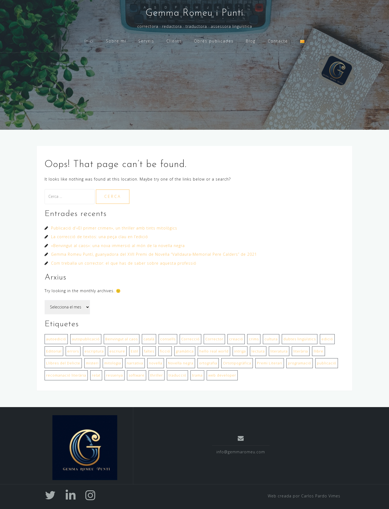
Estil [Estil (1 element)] (134, 351)
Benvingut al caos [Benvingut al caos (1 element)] (121, 339)
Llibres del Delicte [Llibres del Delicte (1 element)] (63, 363)
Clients (174, 41)
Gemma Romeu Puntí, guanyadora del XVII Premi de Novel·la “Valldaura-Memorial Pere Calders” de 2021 (154, 254)
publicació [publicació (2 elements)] (326, 363)
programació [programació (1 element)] (299, 363)
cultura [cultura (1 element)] (271, 339)
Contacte (278, 41)
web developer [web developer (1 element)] (222, 375)
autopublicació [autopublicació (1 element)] (86, 339)
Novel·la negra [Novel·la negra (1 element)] (180, 363)
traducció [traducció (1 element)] (177, 375)
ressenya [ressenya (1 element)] (114, 375)
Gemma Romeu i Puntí (194, 13)
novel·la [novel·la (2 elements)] (155, 363)
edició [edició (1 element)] (327, 339)
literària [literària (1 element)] (300, 351)
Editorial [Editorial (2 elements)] (54, 351)
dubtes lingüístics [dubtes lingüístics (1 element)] (299, 339)
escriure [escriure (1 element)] (117, 351)
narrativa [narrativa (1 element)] (135, 363)
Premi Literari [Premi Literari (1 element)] (269, 363)
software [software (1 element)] (137, 375)
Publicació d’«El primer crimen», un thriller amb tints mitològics (114, 228)
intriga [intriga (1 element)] (240, 351)
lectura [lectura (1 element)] (258, 351)
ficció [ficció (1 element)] (165, 351)
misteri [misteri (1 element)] (92, 363)
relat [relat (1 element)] (96, 375)
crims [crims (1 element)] (254, 339)
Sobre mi (116, 41)
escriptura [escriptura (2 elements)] (94, 351)
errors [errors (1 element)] (73, 351)
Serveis (146, 41)
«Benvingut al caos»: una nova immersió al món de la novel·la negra (118, 245)
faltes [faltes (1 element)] (149, 351)
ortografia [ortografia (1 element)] (208, 363)
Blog (251, 41)
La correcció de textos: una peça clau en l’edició (99, 236)
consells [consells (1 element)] (168, 339)
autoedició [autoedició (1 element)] (56, 339)
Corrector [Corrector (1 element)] (214, 339)
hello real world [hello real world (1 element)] (214, 351)
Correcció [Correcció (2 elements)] (190, 339)
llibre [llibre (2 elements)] (318, 351)
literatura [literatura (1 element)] (279, 351)
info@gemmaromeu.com (240, 451)
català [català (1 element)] (149, 339)
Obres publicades (214, 41)
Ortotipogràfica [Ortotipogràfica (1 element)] (237, 363)
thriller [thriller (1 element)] (156, 375)
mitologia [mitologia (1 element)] (112, 363)
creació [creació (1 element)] (236, 339)
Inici (89, 41)
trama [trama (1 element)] (197, 375)
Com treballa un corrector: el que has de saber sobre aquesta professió (123, 263)
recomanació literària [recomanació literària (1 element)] (66, 375)
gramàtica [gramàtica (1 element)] (185, 351)
